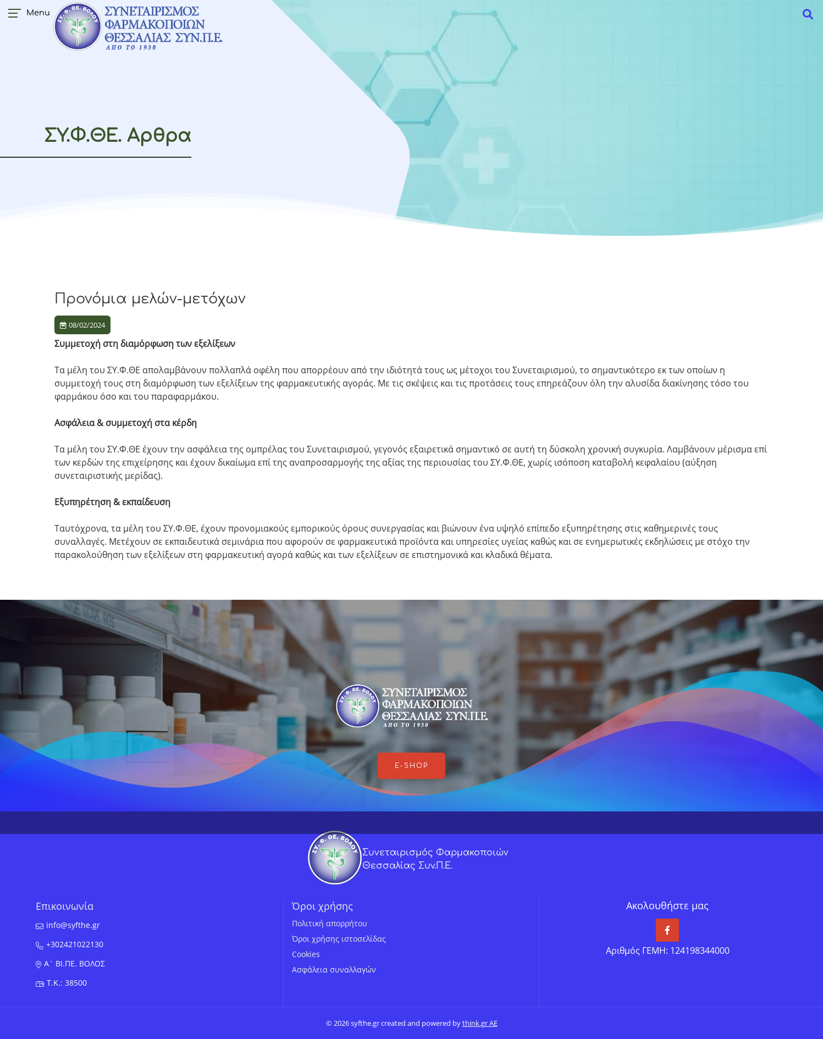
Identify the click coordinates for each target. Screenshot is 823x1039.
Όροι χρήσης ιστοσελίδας (339, 938)
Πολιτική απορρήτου (329, 923)
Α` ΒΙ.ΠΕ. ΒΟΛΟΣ (74, 963)
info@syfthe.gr (73, 925)
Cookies (306, 954)
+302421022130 (74, 944)
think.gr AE (480, 1023)
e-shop (411, 766)
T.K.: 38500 (67, 982)
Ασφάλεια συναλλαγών (334, 969)
